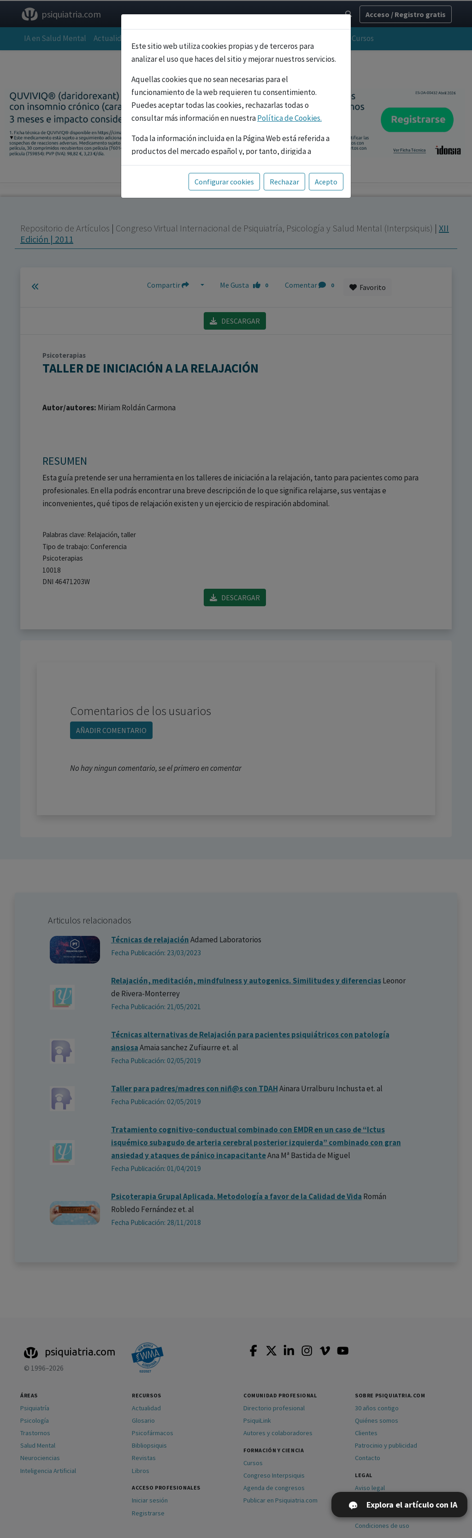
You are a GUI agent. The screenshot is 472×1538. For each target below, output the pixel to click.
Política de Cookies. (289, 118)
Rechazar (284, 181)
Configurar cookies (224, 181)
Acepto (326, 181)
